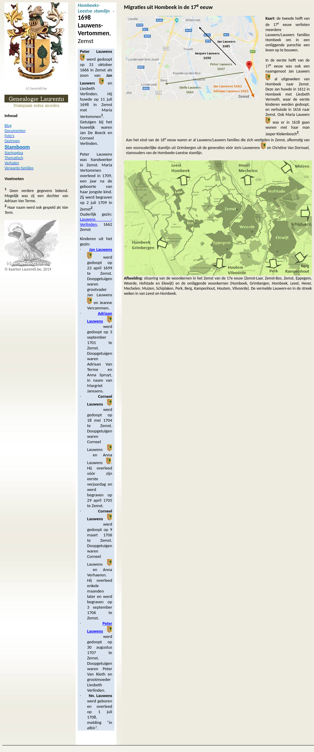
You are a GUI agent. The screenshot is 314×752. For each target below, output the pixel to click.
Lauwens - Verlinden (96, 222)
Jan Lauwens (100, 249)
